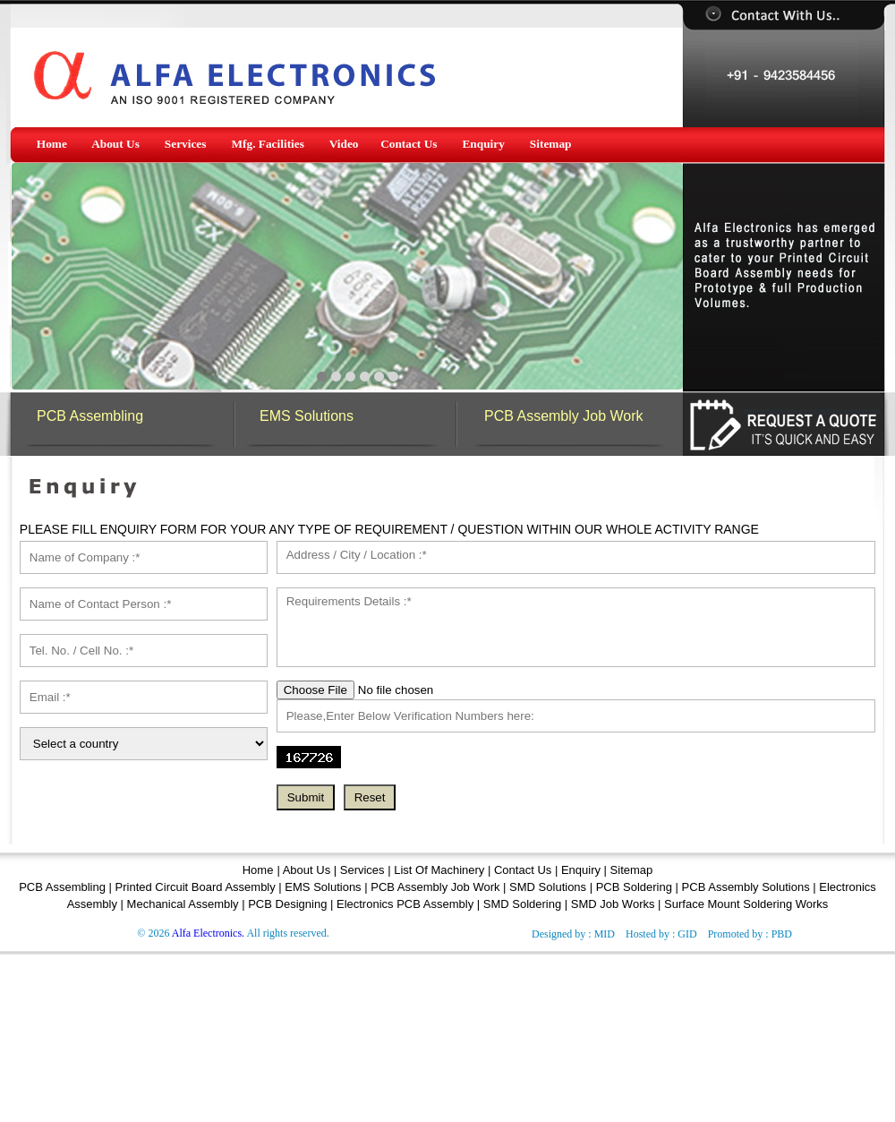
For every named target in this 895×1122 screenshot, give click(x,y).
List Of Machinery (439, 870)
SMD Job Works (613, 904)
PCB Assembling (90, 416)
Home (258, 870)
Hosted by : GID (661, 934)
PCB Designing (287, 904)
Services (362, 870)
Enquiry (581, 870)
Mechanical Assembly (183, 904)
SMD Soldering (522, 904)
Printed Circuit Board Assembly (195, 887)
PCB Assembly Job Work (564, 416)
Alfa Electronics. (208, 933)
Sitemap (631, 870)
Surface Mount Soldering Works (746, 904)
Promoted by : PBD (750, 934)
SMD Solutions (547, 887)
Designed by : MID (573, 934)
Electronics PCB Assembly (405, 904)
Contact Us (522, 870)
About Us (308, 870)
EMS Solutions (307, 416)
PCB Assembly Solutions (746, 887)
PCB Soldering (634, 887)
